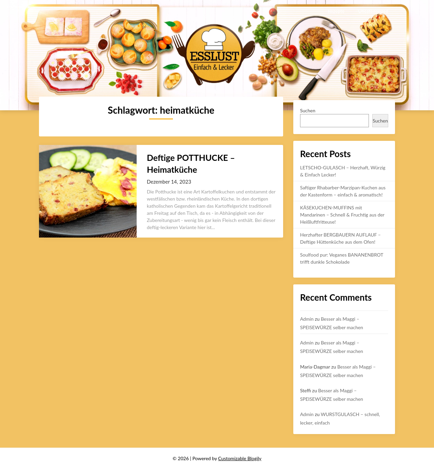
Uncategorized (373, 11)
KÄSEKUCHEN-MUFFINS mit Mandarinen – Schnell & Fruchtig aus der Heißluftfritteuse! (342, 215)
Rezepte (336, 11)
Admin (307, 319)
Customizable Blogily (239, 458)
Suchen (307, 110)
